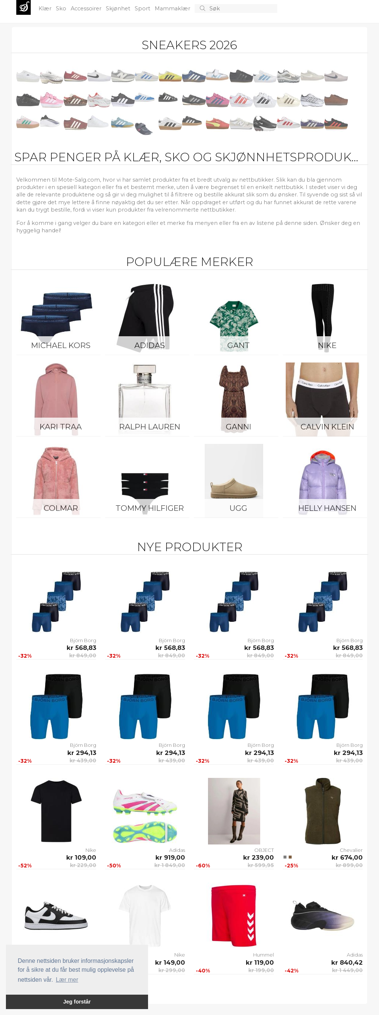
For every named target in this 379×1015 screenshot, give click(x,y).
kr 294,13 (81, 752)
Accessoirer (87, 8)
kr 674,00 (347, 857)
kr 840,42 (347, 962)
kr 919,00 (170, 857)
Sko (62, 8)
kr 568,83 (81, 647)
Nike (327, 345)
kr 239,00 (258, 857)
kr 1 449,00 (347, 970)
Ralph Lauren (149, 426)
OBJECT (264, 850)
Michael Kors (60, 345)
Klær (45, 8)
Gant (238, 345)
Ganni (238, 426)
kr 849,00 (82, 655)
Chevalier (351, 850)
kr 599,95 (261, 865)
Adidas (149, 345)
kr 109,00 (81, 857)
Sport (143, 8)
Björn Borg (83, 640)
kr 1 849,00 (169, 865)
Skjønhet (119, 8)
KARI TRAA (61, 426)
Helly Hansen (327, 508)
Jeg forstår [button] (77, 1002)
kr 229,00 (83, 865)
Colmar (61, 508)
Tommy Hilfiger (149, 508)
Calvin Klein (327, 426)
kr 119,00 (260, 962)
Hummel (263, 955)
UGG (238, 508)
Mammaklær (173, 8)
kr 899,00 (349, 865)
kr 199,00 (261, 970)
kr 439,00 (83, 760)
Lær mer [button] (67, 980)
